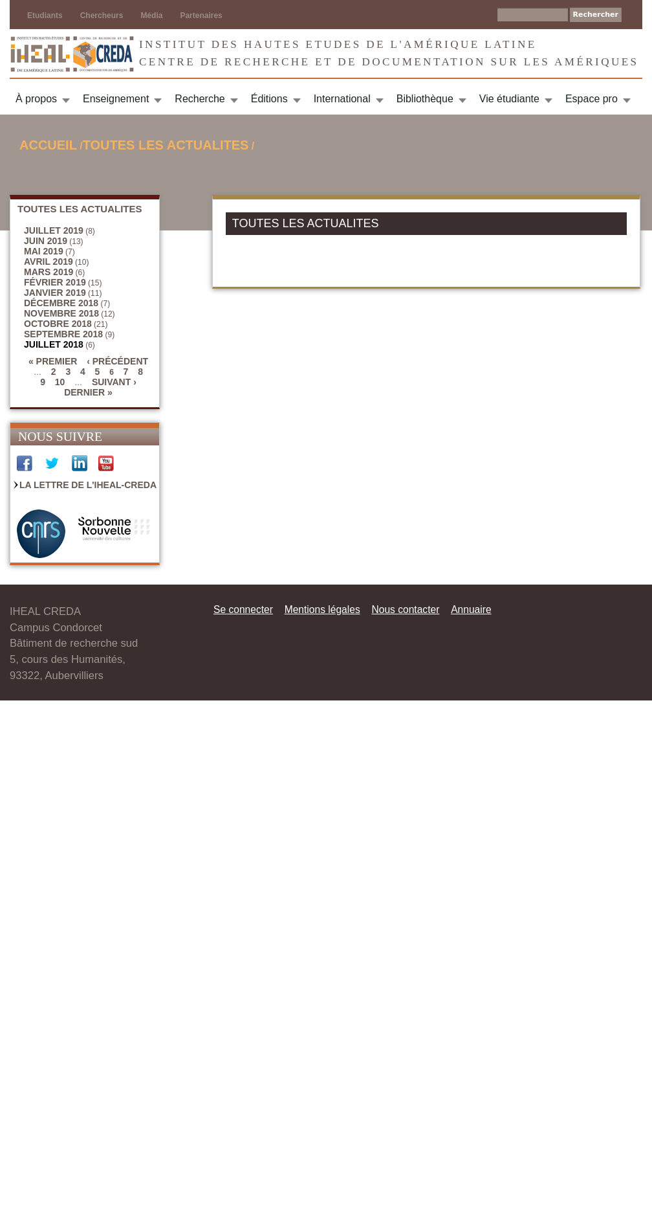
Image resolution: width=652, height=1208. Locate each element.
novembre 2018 (61, 313)
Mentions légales (322, 609)
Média (151, 15)
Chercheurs (102, 15)
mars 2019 (48, 272)
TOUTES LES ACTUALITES (166, 145)
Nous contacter (405, 609)
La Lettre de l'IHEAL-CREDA (88, 485)
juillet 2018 (53, 344)
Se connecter (243, 609)
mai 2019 (43, 251)
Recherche (199, 98)
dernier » (88, 392)
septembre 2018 (63, 334)
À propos (36, 98)
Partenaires (201, 15)
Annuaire (471, 609)
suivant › (114, 382)
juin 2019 (45, 241)
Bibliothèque (425, 98)
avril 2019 (48, 261)
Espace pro (591, 98)
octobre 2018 (58, 324)
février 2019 (55, 282)
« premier (52, 361)
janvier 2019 (55, 292)
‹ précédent (117, 361)
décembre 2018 (61, 303)
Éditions (269, 98)
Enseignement (116, 98)
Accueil (48, 145)
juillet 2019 (53, 230)
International (342, 98)
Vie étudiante (509, 98)
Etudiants (45, 15)
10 (60, 382)
